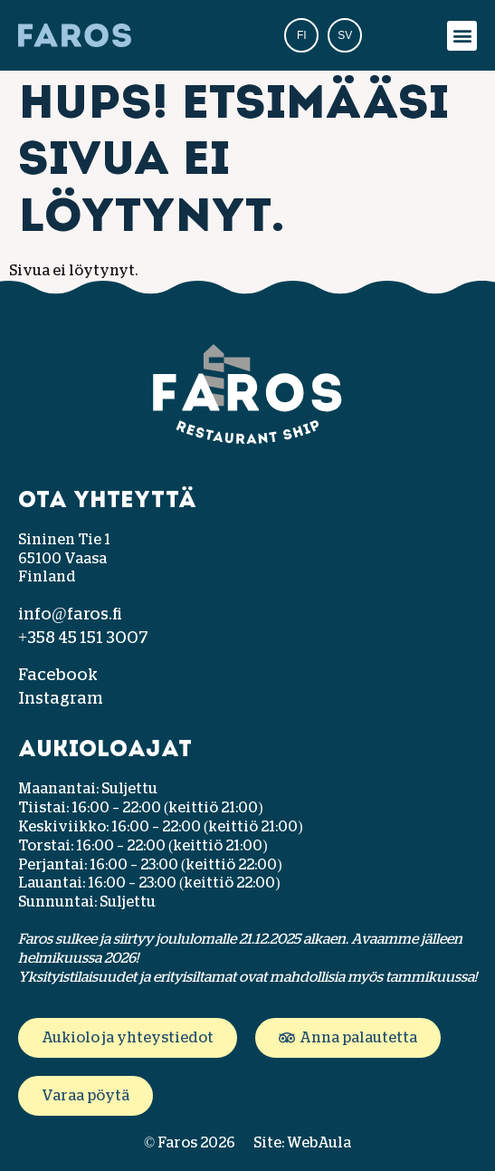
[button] (462, 36)
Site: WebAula (302, 1143)
